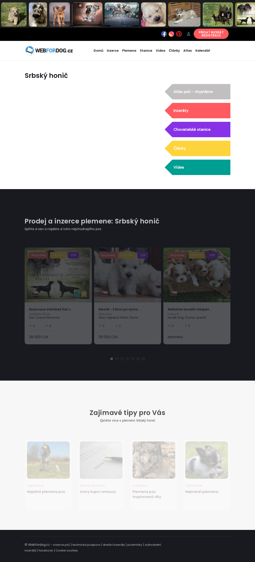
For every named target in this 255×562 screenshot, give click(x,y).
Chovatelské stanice (191, 129)
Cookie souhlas (67, 550)
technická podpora (86, 545)
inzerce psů (61, 545)
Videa (178, 167)
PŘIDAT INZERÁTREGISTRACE (211, 34)
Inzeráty (180, 110)
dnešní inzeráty (114, 545)
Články (179, 148)
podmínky (135, 545)
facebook (46, 550)
